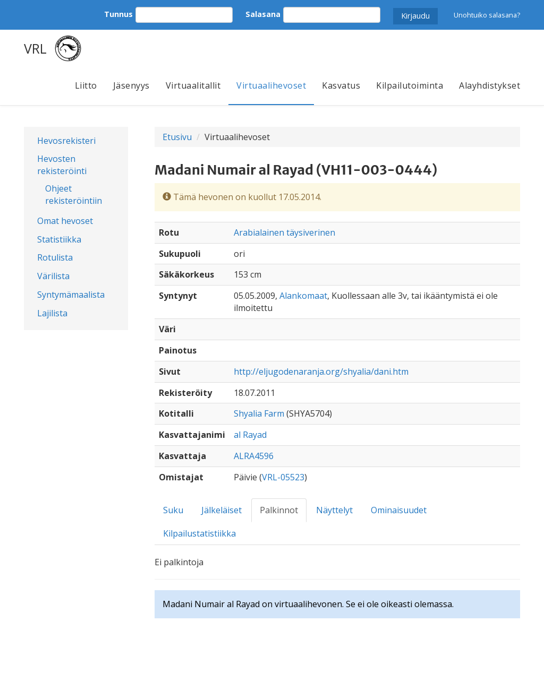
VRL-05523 (283, 477)
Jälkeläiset (221, 510)
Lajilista (52, 313)
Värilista (53, 276)
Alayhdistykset (489, 85)
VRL (35, 48)
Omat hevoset (65, 221)
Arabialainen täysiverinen (284, 232)
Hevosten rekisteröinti (62, 165)
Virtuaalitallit (193, 85)
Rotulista (55, 257)
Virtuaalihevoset (271, 85)
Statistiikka (59, 239)
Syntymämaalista (71, 294)
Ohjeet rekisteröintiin (73, 194)
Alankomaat (303, 295)
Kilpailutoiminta (409, 85)
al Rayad (250, 435)
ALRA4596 (254, 456)
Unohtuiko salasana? (487, 15)
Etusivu (177, 137)
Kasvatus (341, 85)
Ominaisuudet (399, 510)
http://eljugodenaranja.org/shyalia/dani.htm (321, 371)
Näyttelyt (334, 510)
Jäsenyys (131, 85)
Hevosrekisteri (66, 140)
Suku (173, 510)
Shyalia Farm (259, 413)
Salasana (262, 14)
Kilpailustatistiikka (199, 533)
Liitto (86, 85)
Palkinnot (279, 510)
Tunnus (118, 14)
